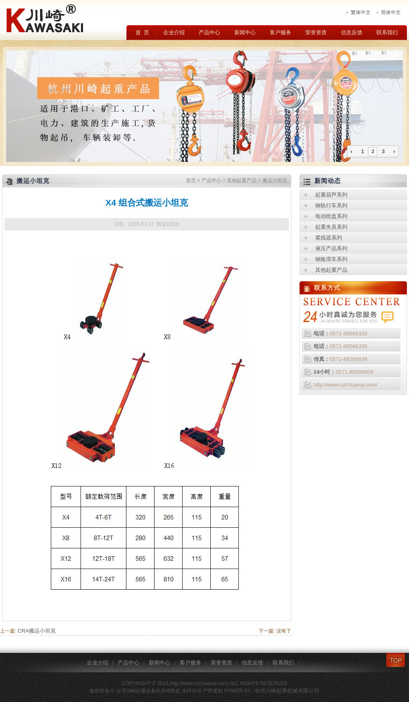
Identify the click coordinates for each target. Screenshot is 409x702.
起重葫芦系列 (331, 195)
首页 (191, 180)
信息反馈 (351, 32)
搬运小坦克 (274, 180)
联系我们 (387, 32)
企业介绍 (174, 32)
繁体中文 (361, 12)
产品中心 (209, 32)
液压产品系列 (331, 248)
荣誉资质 (316, 32)
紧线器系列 (328, 238)
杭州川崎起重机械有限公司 (287, 691)
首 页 (142, 32)
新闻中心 (245, 32)
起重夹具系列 (331, 227)
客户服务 (280, 32)
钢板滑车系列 (331, 259)
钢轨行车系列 (331, 205)
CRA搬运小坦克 (37, 631)
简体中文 (391, 12)
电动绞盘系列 (331, 216)
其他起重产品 (242, 180)
